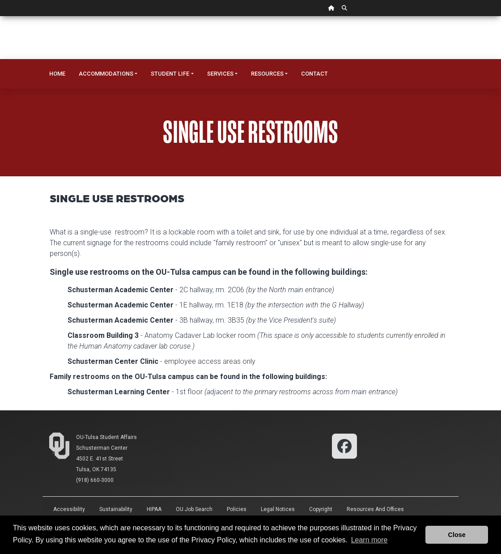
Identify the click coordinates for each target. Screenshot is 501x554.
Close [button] (457, 534)
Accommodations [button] (106, 73)
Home (57, 73)
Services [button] (220, 73)
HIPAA (154, 509)
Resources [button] (267, 73)
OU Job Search (194, 509)
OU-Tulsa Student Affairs (106, 437)
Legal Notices (278, 509)
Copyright (320, 509)
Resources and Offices (375, 509)
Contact (314, 73)
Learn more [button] (369, 540)
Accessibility (69, 509)
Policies (236, 509)
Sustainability (115, 509)
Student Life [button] (170, 73)
